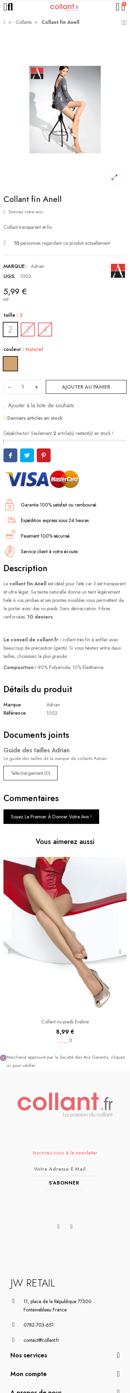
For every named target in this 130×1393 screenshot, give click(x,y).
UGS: (9, 276)
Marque (12, 704)
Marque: (14, 266)
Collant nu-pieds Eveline (65, 1021)
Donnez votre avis (23, 211)
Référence (14, 712)
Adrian (37, 266)
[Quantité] (23, 387)
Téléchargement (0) (30, 773)
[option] (65, 109)
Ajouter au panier (86, 386)
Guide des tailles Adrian (36, 750)
